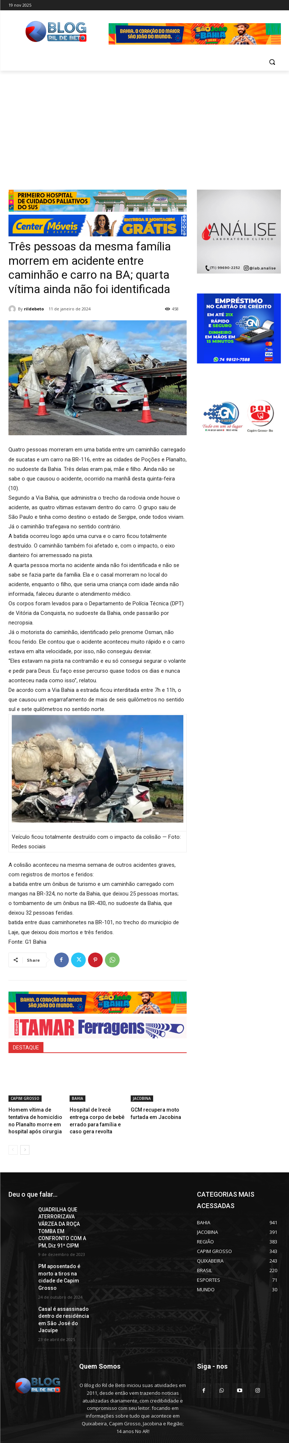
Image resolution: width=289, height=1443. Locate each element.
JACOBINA (142, 1098)
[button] (272, 62)
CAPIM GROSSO (25, 1098)
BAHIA (77, 1098)
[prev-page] (13, 1146)
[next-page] (24, 1146)
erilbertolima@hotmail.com (128, 1409)
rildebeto (34, 309)
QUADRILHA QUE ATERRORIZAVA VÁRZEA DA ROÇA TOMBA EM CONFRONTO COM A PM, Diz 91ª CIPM (64, 1217)
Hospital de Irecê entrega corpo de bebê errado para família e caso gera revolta (97, 1116)
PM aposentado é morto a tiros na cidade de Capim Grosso (64, 1256)
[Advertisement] (144, 125)
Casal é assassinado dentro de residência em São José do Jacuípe (63, 1288)
